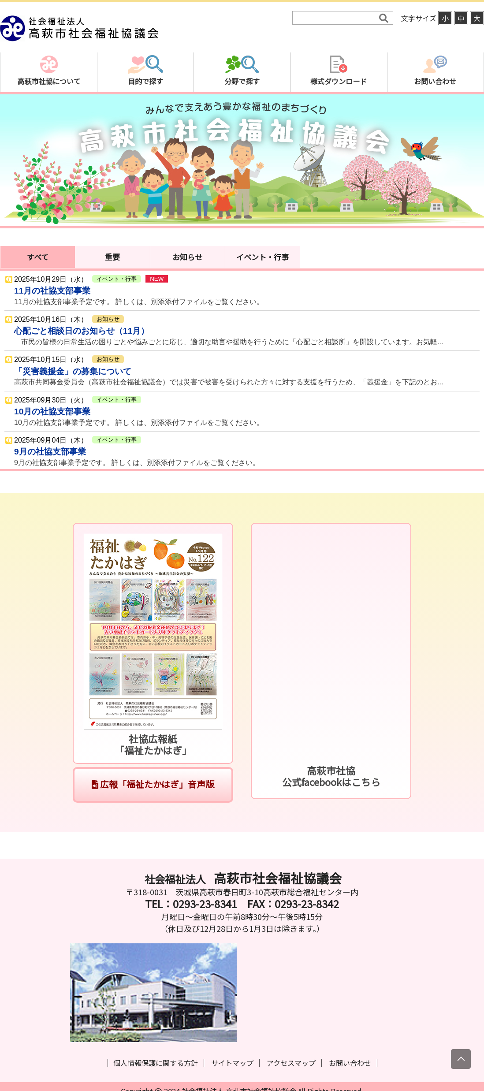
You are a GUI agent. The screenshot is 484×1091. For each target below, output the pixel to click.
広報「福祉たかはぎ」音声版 (153, 784)
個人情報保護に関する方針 (155, 1062)
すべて (37, 256)
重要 (112, 256)
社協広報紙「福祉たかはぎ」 (153, 744)
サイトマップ (232, 1062)
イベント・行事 (262, 256)
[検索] (336, 18)
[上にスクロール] (461, 1059)
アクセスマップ (291, 1062)
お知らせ (187, 256)
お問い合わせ (350, 1062)
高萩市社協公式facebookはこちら (331, 776)
